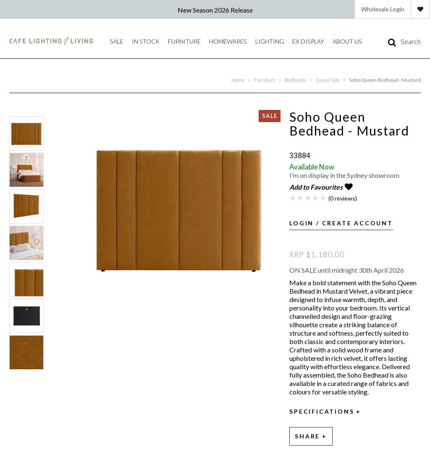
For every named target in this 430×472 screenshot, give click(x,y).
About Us (316, 41)
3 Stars (308, 196)
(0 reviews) (342, 197)
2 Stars (300, 196)
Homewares (212, 41)
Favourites (420, 9)
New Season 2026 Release (215, 10)
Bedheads (295, 80)
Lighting (249, 41)
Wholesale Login (382, 9)
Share (307, 434)
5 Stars (323, 196)
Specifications (321, 410)
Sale (115, 41)
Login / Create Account (341, 221)
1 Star (293, 196)
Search (411, 41)
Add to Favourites (316, 187)
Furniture (174, 41)
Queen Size (327, 80)
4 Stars (316, 196)
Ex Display (282, 41)
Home (238, 80)
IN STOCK (141, 41)
